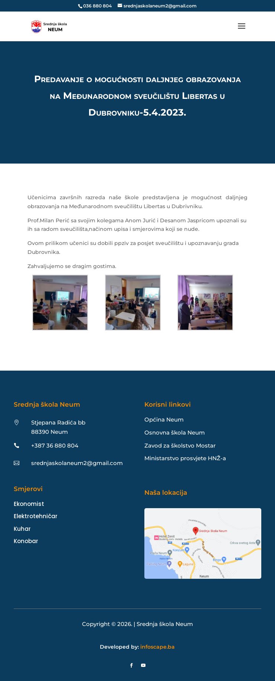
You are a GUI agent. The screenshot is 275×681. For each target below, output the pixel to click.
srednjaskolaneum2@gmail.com (77, 463)
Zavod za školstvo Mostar (180, 445)
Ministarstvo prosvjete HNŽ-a (185, 458)
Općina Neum (164, 419)
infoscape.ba (157, 646)
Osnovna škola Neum (174, 432)
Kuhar (22, 529)
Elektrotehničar (36, 516)
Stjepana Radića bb (58, 422)
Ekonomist (29, 504)
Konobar (26, 541)
